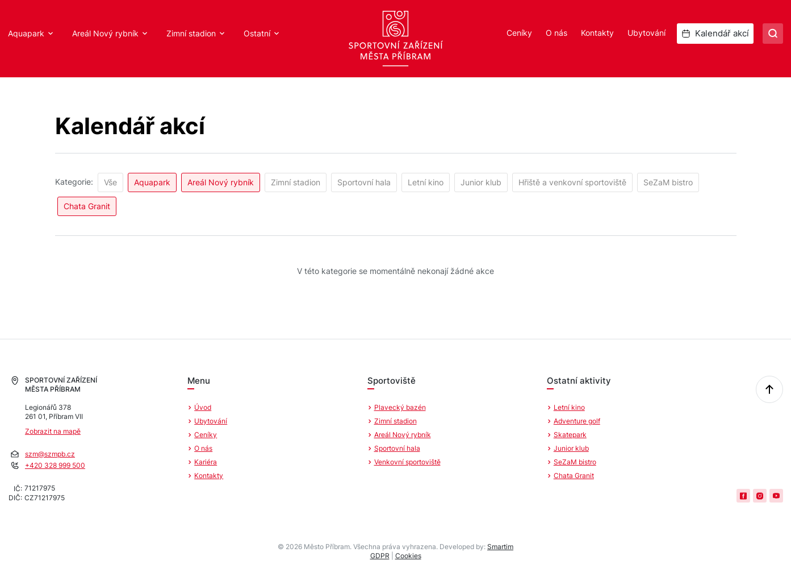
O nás (556, 33)
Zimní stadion (191, 33)
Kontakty (597, 33)
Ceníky (519, 33)
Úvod (202, 407)
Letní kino (425, 182)
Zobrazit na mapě (53, 431)
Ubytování (646, 33)
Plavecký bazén (400, 407)
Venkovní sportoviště (407, 462)
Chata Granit (87, 206)
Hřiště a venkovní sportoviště (572, 182)
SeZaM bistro (668, 182)
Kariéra (205, 462)
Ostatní (257, 33)
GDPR (380, 555)
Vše (110, 182)
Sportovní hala (364, 182)
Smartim (500, 546)
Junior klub (481, 182)
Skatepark (570, 434)
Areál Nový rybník (105, 33)
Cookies (408, 555)
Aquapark (26, 33)
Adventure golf (577, 421)
